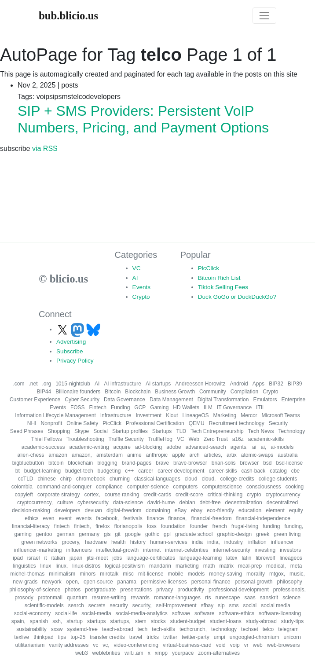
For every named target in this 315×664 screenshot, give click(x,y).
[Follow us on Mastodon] (78, 329)
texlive (21, 637)
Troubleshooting (85, 439)
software (204, 613)
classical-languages (157, 479)
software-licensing (280, 613)
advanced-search (206, 447)
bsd (267, 463)
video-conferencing (136, 645)
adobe (173, 447)
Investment (148, 415)
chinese (46, 479)
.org (46, 384)
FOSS (77, 407)
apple (178, 455)
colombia (22, 487)
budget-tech (79, 471)
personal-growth (253, 582)
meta (296, 566)
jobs (117, 558)
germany (89, 534)
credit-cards (157, 495)
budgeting (109, 471)
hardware (96, 542)
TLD (181, 431)
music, (297, 574)
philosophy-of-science (34, 590)
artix (232, 455)
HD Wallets (186, 407)
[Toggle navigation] (264, 15)
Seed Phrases (26, 431)
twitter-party (195, 637)
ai (254, 447)
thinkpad (43, 637)
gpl (167, 534)
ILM (208, 407)
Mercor (249, 415)
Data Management (171, 399)
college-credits (237, 479)
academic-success (43, 447)
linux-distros (86, 566)
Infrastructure (116, 415)
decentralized (282, 502)
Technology (291, 431)
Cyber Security (82, 399)
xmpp (161, 653)
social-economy (32, 613)
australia (287, 455)
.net (33, 384)
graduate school (193, 534)
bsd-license (289, 463)
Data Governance (124, 399)
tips (62, 637)
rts (208, 597)
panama (126, 582)
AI (135, 278)
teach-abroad (117, 629)
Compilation (244, 392)
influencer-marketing (38, 550)
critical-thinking (225, 495)
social (250, 605)
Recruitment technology (236, 423)
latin (246, 558)
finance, (177, 518)
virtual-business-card (187, 645)
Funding (120, 407)
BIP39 (295, 384)
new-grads (25, 582)
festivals (132, 518)
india (197, 542)
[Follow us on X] (63, 329)
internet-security (231, 550)
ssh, (57, 621)
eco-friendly (220, 510)
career (145, 471)
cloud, (208, 479)
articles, (213, 455)
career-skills (223, 471)
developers (68, 510)
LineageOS (195, 415)
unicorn (291, 637)
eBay (181, 510)
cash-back (253, 471)
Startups (162, 431)
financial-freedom (211, 518)
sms (234, 605)
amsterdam (109, 455)
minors (87, 574)
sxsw (57, 629)
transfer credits (107, 637)
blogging (107, 463)
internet (152, 550)
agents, (239, 447)
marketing (187, 566)
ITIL (260, 407)
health (118, 542)
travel (135, 637)
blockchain (80, 463)
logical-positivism (125, 566)
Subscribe (69, 351)
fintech (62, 526)
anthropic (157, 455)
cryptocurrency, (35, 502)
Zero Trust (216, 439)
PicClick (208, 268)
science (291, 597)
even (48, 518)
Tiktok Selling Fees (223, 287)
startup (74, 621)
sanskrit (269, 597)
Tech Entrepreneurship (217, 431)
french (219, 526)
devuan (93, 510)
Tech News (261, 431)
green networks (39, 542)
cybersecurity (93, 502)
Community (212, 392)
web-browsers (283, 645)
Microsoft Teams (281, 415)
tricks (153, 637)
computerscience (222, 487)
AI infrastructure (122, 384)
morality (255, 574)
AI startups (158, 384)
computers (185, 487)
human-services (168, 542)
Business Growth (175, 392)
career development (181, 471)
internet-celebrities (186, 550)
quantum (77, 597)
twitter (170, 637)
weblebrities (106, 653)
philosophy (289, 582)
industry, (234, 542)
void (221, 645)
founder (199, 526)
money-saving (225, 574)
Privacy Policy (75, 360)
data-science (128, 502)
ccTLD (25, 479)
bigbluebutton (28, 463)
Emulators (265, 399)
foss (152, 526)
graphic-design (234, 534)
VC (136, 268)
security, (142, 605)
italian (58, 558)
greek (262, 534)
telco (268, 629)
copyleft (24, 495)
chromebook (90, 479)
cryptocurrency (283, 495)
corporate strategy (58, 495)
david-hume (161, 502)
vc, (106, 645)
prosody (24, 597)
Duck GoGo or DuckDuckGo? (237, 296)
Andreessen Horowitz (200, 384)
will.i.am (134, 653)
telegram (288, 629)
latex (231, 558)
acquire (122, 447)
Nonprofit (51, 423)
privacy (164, 590)
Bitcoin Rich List (219, 278)
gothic (152, 534)
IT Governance (234, 407)
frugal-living (244, 526)
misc (128, 574)
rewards (140, 597)
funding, (294, 526)
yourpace (183, 653)
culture (65, 502)
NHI (32, 423)
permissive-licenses (164, 582)
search (76, 605)
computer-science (148, 487)
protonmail (50, 597)
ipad (18, 558)
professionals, (289, 590)
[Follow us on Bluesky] (93, 329)
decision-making (31, 510)
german (66, 534)
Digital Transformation (223, 399)
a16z (238, 439)
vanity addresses (68, 645)
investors (290, 550)
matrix (226, 566)
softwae (181, 613)
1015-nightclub (72, 384)
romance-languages (177, 597)
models (196, 574)
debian (187, 502)
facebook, (107, 518)
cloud (191, 479)
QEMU (197, 423)
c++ (129, 471)
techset (249, 629)
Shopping (59, 431)
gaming (22, 534)
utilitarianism (30, 645)
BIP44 (44, 392)
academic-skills (266, 439)
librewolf (265, 558)
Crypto (141, 296)
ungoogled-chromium (254, 637)
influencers (79, 550)
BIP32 (276, 384)
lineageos (290, 558)
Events (141, 287)
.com (18, 384)
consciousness (263, 487)
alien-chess (31, 455)
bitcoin (56, 463)
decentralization (243, 502)
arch (194, 455)
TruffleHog (160, 439)
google (133, 534)
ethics (31, 518)
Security (278, 423)
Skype (81, 431)
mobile (175, 574)
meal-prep (250, 566)
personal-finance (211, 582)
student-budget (187, 621)
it (45, 558)
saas (249, 597)
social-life (66, 613)
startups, (120, 621)
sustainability (31, 629)
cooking (295, 487)
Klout (172, 415)
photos (73, 590)
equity (296, 510)
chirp (66, 479)
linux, (61, 566)
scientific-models (44, 605)
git (118, 534)
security (119, 605)
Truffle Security (126, 439)
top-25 (77, 637)
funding (271, 526)
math (209, 566)
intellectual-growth (117, 550)
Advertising (71, 341)
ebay (196, 510)
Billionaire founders (77, 392)
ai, (263, 447)
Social (100, 431)
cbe (295, 471)
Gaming (159, 407)
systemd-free (82, 629)
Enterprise (293, 399)
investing (265, 550)
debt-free (210, 502)
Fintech (97, 407)
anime (134, 455)
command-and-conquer (64, 487)
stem (141, 621)
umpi (219, 637)
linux (45, 566)
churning (120, 479)
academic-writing (89, 447)
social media (275, 605)
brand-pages (136, 463)
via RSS (45, 148)
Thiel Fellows (46, 439)
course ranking (122, 495)
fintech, (82, 526)
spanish (39, 621)
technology (224, 629)
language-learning (200, 558)
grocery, (71, 542)
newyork (52, 582)
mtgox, (277, 574)
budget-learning (42, 471)
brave (162, 463)
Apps (258, 384)
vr (246, 645)
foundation (173, 526)
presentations (136, 590)
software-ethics (236, 613)
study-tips (292, 621)
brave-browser (190, 463)
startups (96, 621)
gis (107, 534)
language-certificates (150, 558)
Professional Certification (155, 423)
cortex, (92, 495)
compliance (109, 487)
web (258, 645)
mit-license (150, 574)
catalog (278, 471)
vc (95, 645)
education (249, 510)
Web (194, 439)
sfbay (207, 605)
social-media (96, 613)
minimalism (62, 574)
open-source (98, 582)
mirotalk (109, 574)
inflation (257, 542)
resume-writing (109, 597)
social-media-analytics (142, 613)
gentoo (44, 534)
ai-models (282, 447)
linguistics (24, 566)
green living (287, 534)
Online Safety (82, 423)
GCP (140, 407)
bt (17, 471)
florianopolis (128, 526)
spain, (18, 621)
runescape (227, 597)
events (84, 518)
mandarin (160, 566)
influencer (282, 542)
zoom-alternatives (219, 653)
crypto (254, 495)
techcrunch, (193, 629)
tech (143, 629)
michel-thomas (27, 574)
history (138, 542)
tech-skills (163, 629)
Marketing (225, 415)
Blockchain (137, 392)
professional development (239, 590)
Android (239, 384)
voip (235, 645)
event (65, 518)
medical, (276, 566)
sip (221, 605)
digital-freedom (123, 510)
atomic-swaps (257, 455)
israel (33, 558)
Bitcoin (113, 392)
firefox (102, 526)
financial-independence (263, 518)
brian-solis (224, 463)
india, (213, 542)
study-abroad (261, 621)
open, (72, 582)
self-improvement (176, 605)
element (275, 510)
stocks (158, 621)
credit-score (189, 495)
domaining (158, 510)
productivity (190, 590)
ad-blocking (148, 447)
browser (249, 463)
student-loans (226, 621)
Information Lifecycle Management (55, 415)
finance (155, 518)
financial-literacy (31, 526)
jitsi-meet (97, 558)
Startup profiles (130, 431)
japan (76, 558)
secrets (97, 605)
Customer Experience (35, 399)
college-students (278, 479)
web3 (81, 653)
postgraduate (100, 590)
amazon (57, 455)
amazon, (82, 455)
